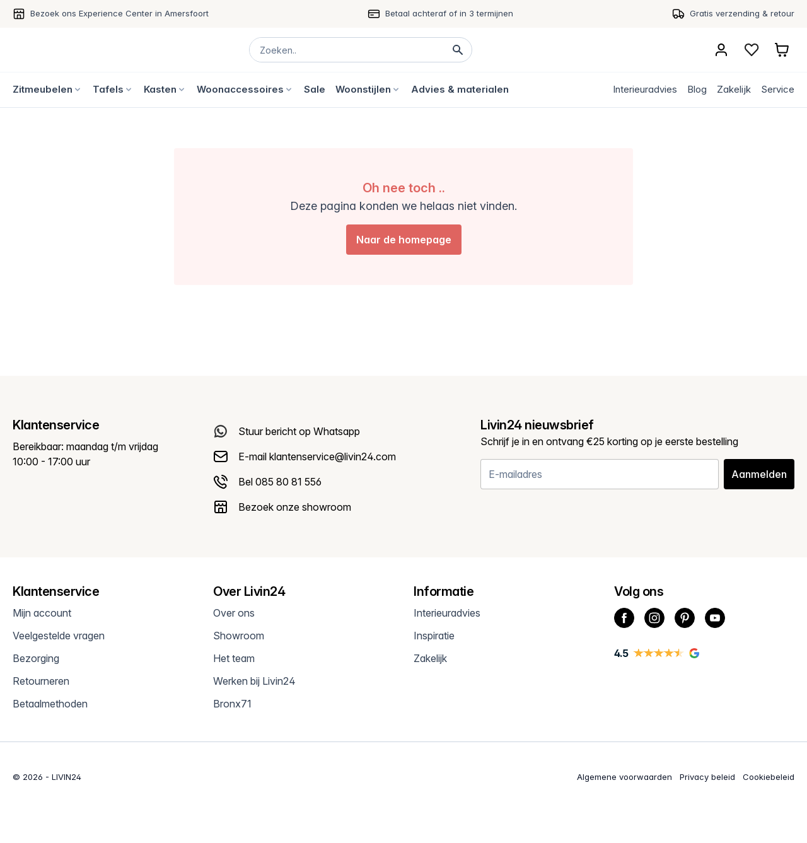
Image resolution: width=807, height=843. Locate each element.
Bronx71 (232, 704)
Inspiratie (434, 636)
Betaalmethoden (50, 704)
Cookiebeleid (768, 777)
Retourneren (41, 681)
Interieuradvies (645, 89)
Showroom (238, 636)
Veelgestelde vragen (59, 636)
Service (777, 89)
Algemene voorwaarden (624, 777)
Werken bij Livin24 (254, 681)
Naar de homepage (403, 239)
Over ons (234, 613)
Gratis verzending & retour (742, 13)
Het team (234, 658)
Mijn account (42, 613)
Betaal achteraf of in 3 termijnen (449, 13)
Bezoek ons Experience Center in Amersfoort (119, 13)
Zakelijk (734, 89)
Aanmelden (759, 474)
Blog (697, 89)
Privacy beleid (707, 777)
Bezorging (36, 658)
